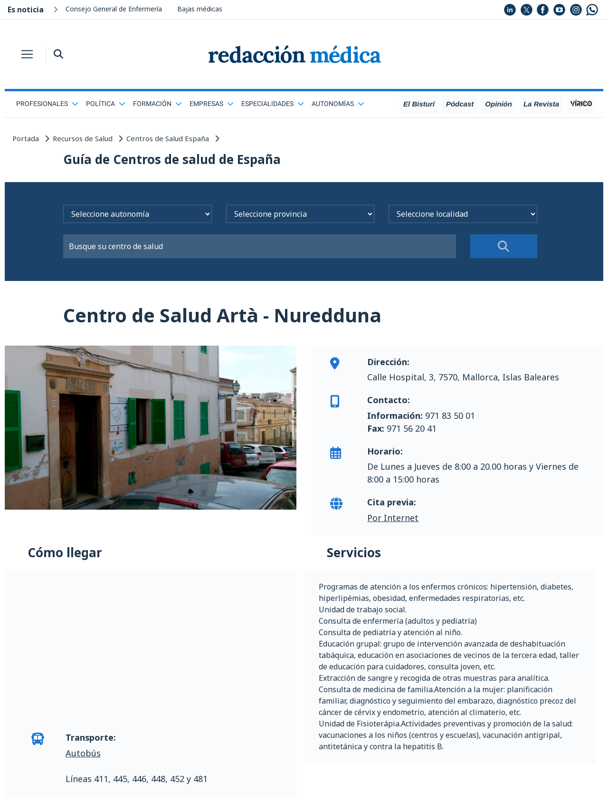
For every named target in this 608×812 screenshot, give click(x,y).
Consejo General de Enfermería (114, 8)
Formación (157, 103)
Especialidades (272, 103)
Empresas (212, 103)
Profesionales (47, 103)
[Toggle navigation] (27, 54)
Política (105, 103)
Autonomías (338, 103)
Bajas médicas (199, 8)
